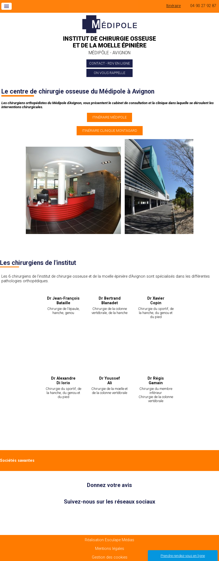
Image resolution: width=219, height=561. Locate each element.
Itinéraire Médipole (109, 117)
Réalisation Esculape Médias (109, 540)
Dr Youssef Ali (109, 380)
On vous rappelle (109, 73)
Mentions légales (109, 548)
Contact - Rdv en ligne (109, 63)
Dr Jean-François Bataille (63, 300)
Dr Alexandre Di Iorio (63, 380)
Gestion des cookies (109, 557)
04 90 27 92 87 (203, 6)
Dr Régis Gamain (156, 380)
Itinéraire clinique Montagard (109, 131)
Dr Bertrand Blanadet (110, 300)
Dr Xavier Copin (155, 300)
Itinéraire (173, 6)
